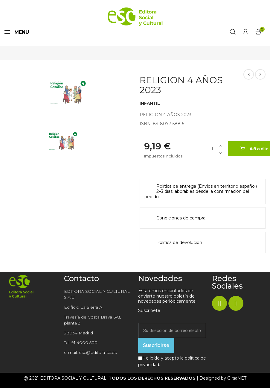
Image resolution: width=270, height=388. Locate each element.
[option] (68, 93)
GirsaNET (236, 378)
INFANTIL (150, 103)
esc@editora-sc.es (98, 352)
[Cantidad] (212, 148)
